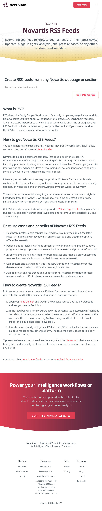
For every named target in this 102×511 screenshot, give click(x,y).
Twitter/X (81, 481)
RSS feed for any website (69, 359)
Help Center (45, 466)
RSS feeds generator (69, 209)
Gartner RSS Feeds (46, 490)
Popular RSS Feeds (45, 476)
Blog (81, 471)
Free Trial (82, 5)
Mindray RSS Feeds (46, 484)
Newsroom (72, 340)
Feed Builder (45, 149)
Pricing (22, 476)
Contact (81, 476)
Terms (67, 466)
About (81, 466)
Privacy (66, 471)
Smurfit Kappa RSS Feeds (46, 493)
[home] (38, 5)
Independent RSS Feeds (46, 481)
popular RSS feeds (32, 359)
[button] (96, 5)
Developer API (45, 471)
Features (22, 466)
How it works (22, 471)
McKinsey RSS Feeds (46, 487)
